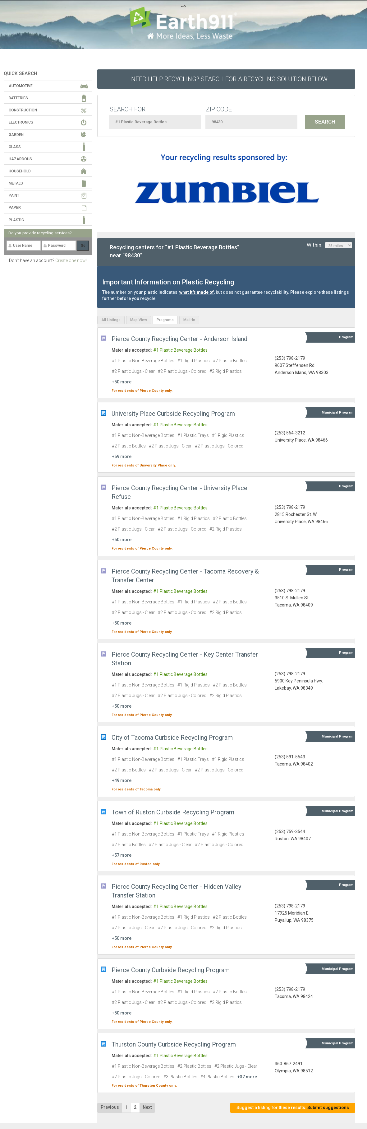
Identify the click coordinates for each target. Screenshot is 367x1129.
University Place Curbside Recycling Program (173, 413)
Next (147, 1107)
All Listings (111, 320)
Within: (329, 245)
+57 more (121, 855)
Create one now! (71, 260)
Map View (138, 320)
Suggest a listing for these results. (292, 1107)
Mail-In (189, 320)
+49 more (121, 780)
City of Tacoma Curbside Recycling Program (172, 737)
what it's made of (196, 292)
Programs (165, 320)
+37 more (247, 1076)
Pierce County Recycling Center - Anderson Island (179, 339)
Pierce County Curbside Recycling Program (171, 970)
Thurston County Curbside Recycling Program (174, 1044)
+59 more (121, 456)
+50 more (121, 381)
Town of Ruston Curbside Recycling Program (173, 812)
